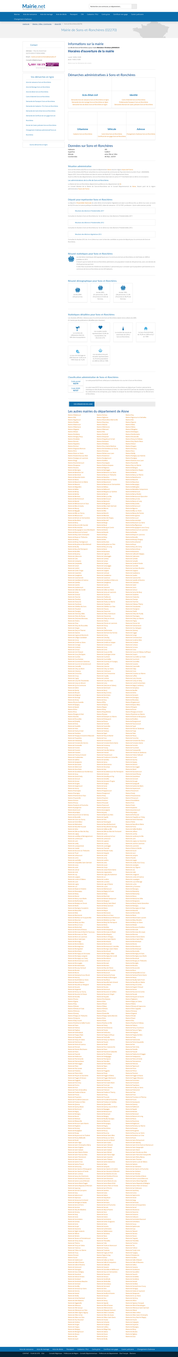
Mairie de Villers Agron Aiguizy (78, 1313)
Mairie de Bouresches (75, 527)
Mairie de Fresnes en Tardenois (136, 752)
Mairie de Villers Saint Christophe (137, 1315)
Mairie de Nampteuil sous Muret (79, 975)
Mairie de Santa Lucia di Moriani (78, 1181)
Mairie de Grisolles (103, 779)
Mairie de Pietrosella (103, 1064)
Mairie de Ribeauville (75, 1121)
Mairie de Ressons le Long (134, 1116)
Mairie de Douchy (103, 697)
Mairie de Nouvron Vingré (105, 994)
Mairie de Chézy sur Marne (135, 618)
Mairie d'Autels (131, 858)
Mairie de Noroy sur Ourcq (77, 992)
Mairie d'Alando (102, 424)
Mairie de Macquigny (75, 891)
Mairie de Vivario (131, 1320)
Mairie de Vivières (74, 1322)
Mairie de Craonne (103, 666)
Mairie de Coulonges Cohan (106, 654)
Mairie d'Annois (73, 441)
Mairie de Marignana (133, 901)
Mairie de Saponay (74, 1188)
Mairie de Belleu (73, 489)
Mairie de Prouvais (103, 1097)
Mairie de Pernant (74, 1047)
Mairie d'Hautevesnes (133, 796)
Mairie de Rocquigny (104, 1123)
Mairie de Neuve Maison (76, 982)
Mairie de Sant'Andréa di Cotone (79, 1178)
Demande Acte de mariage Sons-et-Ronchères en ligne (90, 102)
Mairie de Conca (73, 640)
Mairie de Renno (73, 1116)
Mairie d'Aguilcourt (74, 420)
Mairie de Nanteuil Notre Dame (136, 975)
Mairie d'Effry (101, 702)
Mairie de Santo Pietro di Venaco (137, 1186)
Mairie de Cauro (131, 587)
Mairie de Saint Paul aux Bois (77, 1155)
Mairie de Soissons (132, 1214)
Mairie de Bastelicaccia (133, 477)
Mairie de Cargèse (103, 571)
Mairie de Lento (73, 858)
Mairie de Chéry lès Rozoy (76, 616)
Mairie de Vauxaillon (132, 1272)
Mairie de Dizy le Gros (104, 693)
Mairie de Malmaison (75, 824)
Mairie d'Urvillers (131, 1257)
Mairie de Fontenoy (103, 745)
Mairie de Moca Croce (75, 925)
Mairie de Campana (74, 561)
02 (120, 184)
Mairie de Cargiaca (132, 571)
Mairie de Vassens (103, 1267)
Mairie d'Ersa (72, 712)
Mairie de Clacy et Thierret (76, 630)
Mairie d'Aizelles (73, 422)
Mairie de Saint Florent (104, 1147)
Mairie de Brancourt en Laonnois (137, 530)
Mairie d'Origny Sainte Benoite (107, 1016)
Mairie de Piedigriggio (104, 1056)
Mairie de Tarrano (131, 1233)
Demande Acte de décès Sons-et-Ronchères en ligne (90, 104)
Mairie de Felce (73, 728)
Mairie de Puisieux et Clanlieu (106, 1102)
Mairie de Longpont (132, 874)
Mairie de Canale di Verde (134, 563)
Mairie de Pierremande (75, 1059)
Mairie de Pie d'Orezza (104, 1054)
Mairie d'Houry (73, 803)
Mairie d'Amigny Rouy (75, 437)
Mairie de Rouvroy (103, 1133)
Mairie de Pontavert (132, 1083)
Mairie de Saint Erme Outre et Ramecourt (139, 1145)
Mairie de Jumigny (74, 812)
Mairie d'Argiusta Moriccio (76, 448)
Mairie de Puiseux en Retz (76, 1102)
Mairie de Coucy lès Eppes (76, 654)
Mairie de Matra (102, 908)
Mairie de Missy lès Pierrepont (107, 922)
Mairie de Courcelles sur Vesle (136, 657)
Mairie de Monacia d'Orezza (77, 930)
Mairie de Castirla (74, 585)
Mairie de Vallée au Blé (104, 829)
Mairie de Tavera (102, 1238)
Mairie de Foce (102, 738)
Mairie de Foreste (74, 748)
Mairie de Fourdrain (132, 748)
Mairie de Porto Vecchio (105, 1087)
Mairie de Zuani (73, 1339)
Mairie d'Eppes (102, 707)
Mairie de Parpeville (74, 1037)
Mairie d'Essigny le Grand (134, 712)
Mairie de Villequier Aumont (106, 1310)
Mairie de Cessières (132, 594)
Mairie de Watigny (74, 1329)
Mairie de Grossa (73, 781)
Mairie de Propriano (74, 1097)
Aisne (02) (58, 24)
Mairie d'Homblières (132, 800)
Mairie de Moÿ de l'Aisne (105, 968)
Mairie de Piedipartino (133, 1056)
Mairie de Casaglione (75, 575)
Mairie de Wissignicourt (76, 1332)
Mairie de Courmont (132, 659)
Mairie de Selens (102, 1195)
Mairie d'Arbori (131, 444)
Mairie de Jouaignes (103, 810)
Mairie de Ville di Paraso (105, 1305)
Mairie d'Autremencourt (76, 463)
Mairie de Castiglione (104, 582)
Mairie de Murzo (73, 973)
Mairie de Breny (73, 539)
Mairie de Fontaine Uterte (134, 743)
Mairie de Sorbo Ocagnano (106, 1222)
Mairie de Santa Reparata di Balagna (138, 1183)
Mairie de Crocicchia (74, 673)
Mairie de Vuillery (102, 1327)
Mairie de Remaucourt (104, 1111)
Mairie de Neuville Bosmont (106, 824)
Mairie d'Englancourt (133, 702)
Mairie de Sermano (103, 1202)
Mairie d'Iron (130, 803)
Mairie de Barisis (131, 472)
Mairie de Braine (102, 530)
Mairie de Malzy (102, 894)
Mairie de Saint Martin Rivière (78, 1152)
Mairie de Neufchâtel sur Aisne (78, 980)
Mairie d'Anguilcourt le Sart (106, 439)
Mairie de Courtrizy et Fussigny (107, 661)
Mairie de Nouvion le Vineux (77, 994)
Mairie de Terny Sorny (75, 1241)
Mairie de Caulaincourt (75, 587)
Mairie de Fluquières (75, 738)
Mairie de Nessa (131, 977)
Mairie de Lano (131, 839)
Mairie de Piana (102, 1049)
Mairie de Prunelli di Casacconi (78, 1100)
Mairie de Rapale (131, 1109)
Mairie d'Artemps (102, 451)
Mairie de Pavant (102, 1042)
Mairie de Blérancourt (75, 515)
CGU (42, 1353)
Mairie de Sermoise (132, 1202)
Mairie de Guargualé (132, 783)
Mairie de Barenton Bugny (134, 470)
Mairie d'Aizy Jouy (103, 422)
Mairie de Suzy (130, 1229)
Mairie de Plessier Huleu (105, 851)
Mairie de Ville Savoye (75, 1308)
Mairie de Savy (73, 1193)
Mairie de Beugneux (103, 504)
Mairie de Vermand (103, 1286)
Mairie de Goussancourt (134, 772)
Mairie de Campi (102, 561)
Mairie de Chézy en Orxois (105, 618)
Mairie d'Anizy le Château (134, 439)
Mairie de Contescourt (104, 645)
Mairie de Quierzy (131, 1104)
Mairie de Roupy (73, 1133)
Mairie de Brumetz (103, 542)
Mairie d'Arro (72, 451)
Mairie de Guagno (103, 783)
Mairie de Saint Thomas (133, 1159)
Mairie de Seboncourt (75, 1195)
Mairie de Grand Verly (75, 776)
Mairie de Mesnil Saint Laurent (136, 918)
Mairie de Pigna (102, 1066)
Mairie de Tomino (131, 1243)
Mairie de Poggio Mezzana (134, 1078)
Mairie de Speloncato (133, 1226)
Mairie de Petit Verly (132, 1047)
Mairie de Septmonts (133, 1195)
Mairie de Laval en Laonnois (135, 843)
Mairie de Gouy (73, 774)
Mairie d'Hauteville (74, 798)
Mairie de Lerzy (102, 858)
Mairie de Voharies (103, 1322)
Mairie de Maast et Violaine (77, 889)
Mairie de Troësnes (103, 1250)
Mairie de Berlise (73, 494)
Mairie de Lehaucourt (75, 855)
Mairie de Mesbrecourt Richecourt (108, 918)
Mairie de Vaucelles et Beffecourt (108, 1269)
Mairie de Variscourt (75, 1267)
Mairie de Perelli (102, 1044)
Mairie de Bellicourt (103, 489)
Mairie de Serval (131, 1207)
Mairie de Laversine (132, 846)
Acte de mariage (46, 14)
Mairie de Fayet (131, 726)
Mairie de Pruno (131, 1100)
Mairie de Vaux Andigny (76, 1272)
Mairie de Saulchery (132, 1190)
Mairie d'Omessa (131, 1011)
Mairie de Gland (131, 769)
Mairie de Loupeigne (132, 879)
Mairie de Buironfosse (133, 549)
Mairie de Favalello (74, 726)
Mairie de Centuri (131, 590)
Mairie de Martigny (132, 906)
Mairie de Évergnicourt (133, 721)
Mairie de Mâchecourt (104, 889)
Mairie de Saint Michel (104, 1152)
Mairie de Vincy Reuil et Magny (136, 1317)
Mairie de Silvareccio (132, 1210)
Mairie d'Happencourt (104, 791)
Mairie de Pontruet (103, 1085)
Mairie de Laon (73, 841)
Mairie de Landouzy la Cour (106, 836)
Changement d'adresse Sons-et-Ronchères (141, 134)
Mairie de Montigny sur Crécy (78, 958)
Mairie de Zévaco (73, 1334)
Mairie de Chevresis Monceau (78, 618)
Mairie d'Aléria (130, 427)
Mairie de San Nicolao (133, 1174)
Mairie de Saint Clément (105, 1145)
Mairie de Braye (102, 535)
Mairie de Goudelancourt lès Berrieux (80, 772)
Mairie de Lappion (103, 841)
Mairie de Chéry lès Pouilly (134, 614)
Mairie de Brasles (131, 532)
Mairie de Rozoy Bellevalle (76, 1138)
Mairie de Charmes (132, 602)
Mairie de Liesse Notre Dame (106, 870)
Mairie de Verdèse (132, 1284)
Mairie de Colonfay (103, 637)
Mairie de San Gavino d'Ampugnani (80, 1169)
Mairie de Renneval (132, 1114)
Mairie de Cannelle (132, 566)
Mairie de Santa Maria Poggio (78, 1183)
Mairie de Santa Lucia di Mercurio (137, 1178)
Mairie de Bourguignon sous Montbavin (81, 530)
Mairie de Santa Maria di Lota (106, 1181)
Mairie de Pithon (131, 1071)
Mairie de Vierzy (102, 1300)
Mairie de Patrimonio (75, 1042)
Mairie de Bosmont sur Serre (135, 523)
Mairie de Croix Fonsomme (106, 673)
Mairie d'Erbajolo (131, 707)
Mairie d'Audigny (131, 458)
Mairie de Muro (131, 970)
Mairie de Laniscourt (104, 839)
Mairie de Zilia (72, 1336)
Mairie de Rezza (131, 1119)
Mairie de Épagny (74, 705)
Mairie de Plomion (132, 1073)
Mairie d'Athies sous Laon (105, 453)
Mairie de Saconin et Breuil (106, 1140)
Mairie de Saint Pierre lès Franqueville (138, 1155)
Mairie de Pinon (131, 1068)
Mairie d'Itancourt (103, 805)
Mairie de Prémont (103, 1090)
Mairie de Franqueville (133, 750)
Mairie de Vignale (102, 1303)
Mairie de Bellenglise (132, 487)
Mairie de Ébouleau (132, 700)
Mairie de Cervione (103, 594)
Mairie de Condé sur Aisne (76, 642)
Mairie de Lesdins (103, 860)
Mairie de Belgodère (74, 487)
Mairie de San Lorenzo (75, 1174)
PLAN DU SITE (35, 1353)
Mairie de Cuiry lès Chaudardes (78, 681)
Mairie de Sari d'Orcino (104, 1188)
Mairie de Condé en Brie (134, 640)
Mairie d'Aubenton (103, 456)
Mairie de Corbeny (74, 647)
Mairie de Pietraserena (133, 1061)
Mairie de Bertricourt (104, 499)
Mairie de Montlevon (104, 958)
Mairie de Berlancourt (133, 492)
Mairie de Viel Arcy (132, 1298)
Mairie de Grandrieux (133, 776)
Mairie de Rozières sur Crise (135, 1135)
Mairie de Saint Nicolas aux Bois (136, 1152)
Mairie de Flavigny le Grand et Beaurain (81, 736)
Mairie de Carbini (73, 568)
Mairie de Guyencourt (133, 788)
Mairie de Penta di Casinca (77, 1044)
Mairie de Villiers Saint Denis (106, 1317)
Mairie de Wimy (131, 1329)
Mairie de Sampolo (103, 1166)
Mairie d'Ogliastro (132, 999)
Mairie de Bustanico (132, 551)
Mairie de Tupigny (132, 1253)
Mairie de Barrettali (74, 475)
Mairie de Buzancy (74, 554)
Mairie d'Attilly (130, 453)
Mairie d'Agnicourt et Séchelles (136, 417)
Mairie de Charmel (103, 848)
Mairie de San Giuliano (133, 1171)
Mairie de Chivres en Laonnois (107, 623)
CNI (82, 14)
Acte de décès (61, 14)
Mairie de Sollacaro (132, 1217)
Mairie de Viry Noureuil (75, 1320)
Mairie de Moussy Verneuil (77, 968)
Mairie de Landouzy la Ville (134, 836)
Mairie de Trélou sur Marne (77, 1250)
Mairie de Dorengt (74, 697)
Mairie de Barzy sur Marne (134, 475)
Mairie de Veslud (73, 1293)
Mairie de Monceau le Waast (106, 932)
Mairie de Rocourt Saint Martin (78, 1123)
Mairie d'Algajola (73, 429)
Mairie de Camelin (132, 559)
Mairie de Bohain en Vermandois (79, 518)
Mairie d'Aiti (130, 420)
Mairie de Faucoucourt (133, 724)
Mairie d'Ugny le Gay (104, 1255)
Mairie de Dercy (102, 690)
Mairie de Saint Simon (75, 1159)
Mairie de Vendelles (132, 1277)
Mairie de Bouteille (74, 817)
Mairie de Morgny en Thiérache (136, 961)
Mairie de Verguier (103, 853)
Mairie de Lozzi (73, 882)
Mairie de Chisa (73, 623)
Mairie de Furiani (131, 757)
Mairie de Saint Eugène (75, 1147)
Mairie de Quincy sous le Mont (107, 1107)
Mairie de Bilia (101, 511)
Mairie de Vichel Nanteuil (76, 1298)
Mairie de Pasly (131, 1037)
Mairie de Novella (74, 997)
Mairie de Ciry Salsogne (133, 628)
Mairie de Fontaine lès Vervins (78, 743)
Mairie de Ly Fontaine (133, 886)
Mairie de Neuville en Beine (135, 824)
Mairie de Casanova (103, 578)
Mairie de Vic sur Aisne (133, 1296)
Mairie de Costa (131, 650)
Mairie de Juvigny (131, 812)
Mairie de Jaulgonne (74, 807)
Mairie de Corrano (132, 647)
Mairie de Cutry (102, 683)
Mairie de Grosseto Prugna (106, 781)
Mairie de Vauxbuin (74, 1274)
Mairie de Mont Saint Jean (76, 939)
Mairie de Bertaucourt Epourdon (137, 496)
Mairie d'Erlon (72, 709)
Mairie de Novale (131, 994)
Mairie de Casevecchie (133, 578)
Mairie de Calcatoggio (104, 556)
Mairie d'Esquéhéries (104, 712)
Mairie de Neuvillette (104, 985)
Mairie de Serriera (74, 1207)
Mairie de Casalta (131, 575)
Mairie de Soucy (131, 1224)
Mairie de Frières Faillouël (134, 755)
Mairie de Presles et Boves (76, 1092)
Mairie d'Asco (130, 451)
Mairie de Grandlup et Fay (105, 776)
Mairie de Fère (101, 819)
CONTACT (26, 1353)
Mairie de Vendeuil (74, 1279)
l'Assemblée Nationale (83, 203)
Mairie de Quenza (74, 1104)
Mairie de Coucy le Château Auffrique (138, 652)
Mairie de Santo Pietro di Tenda (107, 1186)
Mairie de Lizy (72, 874)
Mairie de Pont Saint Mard (105, 1083)
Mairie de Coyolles (103, 664)
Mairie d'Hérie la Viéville (134, 848)
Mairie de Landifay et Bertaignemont (80, 836)
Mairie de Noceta (102, 987)
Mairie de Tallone (73, 1233)
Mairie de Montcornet (104, 944)
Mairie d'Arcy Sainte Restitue (106, 446)
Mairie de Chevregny (133, 616)
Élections (133, 1353)
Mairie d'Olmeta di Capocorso (136, 1006)
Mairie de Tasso (102, 1236)
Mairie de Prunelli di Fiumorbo (107, 1100)
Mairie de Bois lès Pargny (105, 518)
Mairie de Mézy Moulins (134, 920)
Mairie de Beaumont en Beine (78, 482)
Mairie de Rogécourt (132, 1123)
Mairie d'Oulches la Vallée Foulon (79, 1023)
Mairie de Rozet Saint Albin (106, 1135)
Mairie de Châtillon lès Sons (77, 606)
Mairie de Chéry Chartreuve (106, 614)
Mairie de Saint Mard (133, 1150)
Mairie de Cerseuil (74, 594)
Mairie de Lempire (132, 855)
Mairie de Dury (102, 700)
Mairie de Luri (72, 886)
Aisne (109, 170)
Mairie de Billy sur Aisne (133, 511)
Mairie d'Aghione (102, 417)
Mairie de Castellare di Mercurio (107, 580)
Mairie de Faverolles (103, 726)
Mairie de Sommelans (75, 1219)
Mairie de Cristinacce (104, 671)
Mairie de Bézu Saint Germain (107, 506)
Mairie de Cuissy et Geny (134, 681)
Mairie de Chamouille (104, 599)
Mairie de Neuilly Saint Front (135, 980)
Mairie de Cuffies (131, 676)
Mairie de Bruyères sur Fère (106, 544)
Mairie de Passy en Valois (76, 1040)
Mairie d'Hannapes (74, 791)
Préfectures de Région (71, 1353)
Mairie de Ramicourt (75, 1109)
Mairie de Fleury (131, 736)
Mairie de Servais (102, 1207)
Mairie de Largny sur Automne (136, 841)
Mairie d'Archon (73, 446)
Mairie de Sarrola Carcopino (77, 1190)
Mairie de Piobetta (74, 1071)
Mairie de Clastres (74, 633)
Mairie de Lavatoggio (104, 846)
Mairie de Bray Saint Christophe (78, 535)
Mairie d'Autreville (132, 463)
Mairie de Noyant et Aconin (135, 997)
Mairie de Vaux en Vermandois (107, 1272)
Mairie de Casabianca (133, 573)
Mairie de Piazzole (74, 1054)
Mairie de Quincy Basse (76, 1107)
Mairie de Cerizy (73, 592)
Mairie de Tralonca (74, 1248)
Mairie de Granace (103, 774)
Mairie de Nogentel (74, 989)
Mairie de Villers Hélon (133, 1313)
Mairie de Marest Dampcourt (106, 898)
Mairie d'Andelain (74, 439)
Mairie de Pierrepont (104, 1059)
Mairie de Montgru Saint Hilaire (107, 949)
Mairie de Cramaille (74, 666)
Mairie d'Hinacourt (132, 798)
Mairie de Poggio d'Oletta (105, 1076)
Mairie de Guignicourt (75, 786)
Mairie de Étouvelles (75, 719)
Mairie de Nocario (74, 987)
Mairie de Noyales (103, 997)
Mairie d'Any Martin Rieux (134, 441)
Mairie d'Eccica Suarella (75, 702)
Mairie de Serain (131, 1198)
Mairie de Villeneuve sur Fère (77, 1310)
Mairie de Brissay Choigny (134, 539)
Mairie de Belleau (102, 487)
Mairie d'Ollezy (102, 1006)
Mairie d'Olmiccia (73, 1011)
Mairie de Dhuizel (74, 693)
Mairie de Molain (131, 925)
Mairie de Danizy (73, 690)
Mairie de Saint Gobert (104, 1150)
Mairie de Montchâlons (76, 944)
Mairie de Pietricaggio (75, 1064)
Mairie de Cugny (73, 678)
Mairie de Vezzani (103, 1296)
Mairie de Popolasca (132, 1085)
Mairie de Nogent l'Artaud (134, 987)
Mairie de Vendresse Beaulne (77, 1281)
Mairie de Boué (102, 525)
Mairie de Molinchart (75, 927)
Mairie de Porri (73, 1087)
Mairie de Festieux (103, 731)
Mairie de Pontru (73, 1085)
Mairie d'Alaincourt (74, 424)
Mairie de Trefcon (131, 1248)
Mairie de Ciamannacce (133, 626)
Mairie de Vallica (131, 1265)
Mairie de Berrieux (74, 496)
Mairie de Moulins (132, 965)
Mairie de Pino (101, 1068)
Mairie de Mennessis (104, 913)
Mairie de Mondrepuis (104, 934)
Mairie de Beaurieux (132, 482)
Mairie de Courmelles (104, 659)
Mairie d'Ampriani (103, 437)
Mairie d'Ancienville (132, 437)
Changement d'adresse (23, 19)
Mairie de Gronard (132, 779)
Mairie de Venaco (102, 1277)
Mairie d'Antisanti (103, 441)
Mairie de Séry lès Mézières (77, 1210)
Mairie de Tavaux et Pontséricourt (79, 1238)
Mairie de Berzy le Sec (133, 499)
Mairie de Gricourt (74, 779)
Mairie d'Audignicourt (104, 458)
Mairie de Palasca (131, 1025)
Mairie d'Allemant (103, 429)
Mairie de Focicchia (132, 738)
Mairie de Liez (130, 870)
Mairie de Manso (73, 896)
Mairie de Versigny (132, 1289)
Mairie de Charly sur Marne (106, 602)
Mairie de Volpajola (132, 1322)
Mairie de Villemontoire (104, 1308)
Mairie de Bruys (131, 544)
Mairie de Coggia (131, 633)
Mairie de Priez (131, 1092)
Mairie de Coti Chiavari (75, 652)
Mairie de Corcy (102, 647)
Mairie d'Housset (102, 803)
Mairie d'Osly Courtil (75, 1020)
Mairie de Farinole (103, 724)
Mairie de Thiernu (74, 1243)
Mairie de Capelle (102, 817)
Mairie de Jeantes (131, 807)
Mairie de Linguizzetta (104, 872)
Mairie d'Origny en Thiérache (77, 1016)
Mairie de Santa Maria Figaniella (136, 1181)
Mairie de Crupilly (103, 676)
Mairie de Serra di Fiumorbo (106, 1205)
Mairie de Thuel (73, 853)
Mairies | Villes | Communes (42, 24)
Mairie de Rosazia (131, 1128)
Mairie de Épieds (73, 707)
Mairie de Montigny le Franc (135, 954)
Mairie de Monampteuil (105, 930)
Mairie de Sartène (103, 1190)
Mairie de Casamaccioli (75, 578)
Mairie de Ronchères (104, 1128)
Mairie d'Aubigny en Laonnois (78, 458)
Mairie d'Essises (102, 714)
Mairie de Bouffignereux (134, 525)
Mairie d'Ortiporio (74, 1018)
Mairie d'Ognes (73, 1001)
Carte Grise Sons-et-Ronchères (112, 134)
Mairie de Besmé (73, 501)
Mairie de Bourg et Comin (105, 527)
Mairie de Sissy (73, 1214)
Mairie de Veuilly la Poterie (106, 1293)
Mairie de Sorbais (74, 1222)
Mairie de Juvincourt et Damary (78, 815)
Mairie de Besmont (103, 501)
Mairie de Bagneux (103, 468)
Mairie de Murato (74, 970)
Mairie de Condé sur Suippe (106, 642)
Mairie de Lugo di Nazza (105, 884)
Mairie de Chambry (74, 599)
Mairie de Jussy (102, 812)
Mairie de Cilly (101, 628)
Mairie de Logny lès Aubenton (107, 874)
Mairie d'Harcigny (74, 793)
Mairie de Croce (131, 671)
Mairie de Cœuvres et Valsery (106, 685)
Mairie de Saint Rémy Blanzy (135, 1157)
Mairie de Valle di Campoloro (106, 1262)
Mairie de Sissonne (132, 1212)
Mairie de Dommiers (103, 695)
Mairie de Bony (73, 523)
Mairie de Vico (101, 1298)
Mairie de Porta (131, 827)
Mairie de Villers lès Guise (105, 1315)
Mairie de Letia (102, 863)
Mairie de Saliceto (131, 1164)
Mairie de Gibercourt (75, 767)
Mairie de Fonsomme (104, 741)
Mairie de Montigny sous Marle (136, 956)
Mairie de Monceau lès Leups (135, 932)
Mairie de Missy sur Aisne (134, 922)
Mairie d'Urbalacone (132, 1255)
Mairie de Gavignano (75, 762)
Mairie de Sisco (102, 1212)
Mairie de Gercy (102, 762)
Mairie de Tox (130, 1245)
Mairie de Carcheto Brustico (135, 568)
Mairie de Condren (132, 642)
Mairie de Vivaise (102, 1320)
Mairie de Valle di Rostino (76, 1265)
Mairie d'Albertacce (74, 427)
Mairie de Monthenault (133, 949)
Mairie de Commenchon (134, 637)
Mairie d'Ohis (101, 1001)
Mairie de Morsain (103, 963)
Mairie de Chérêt (131, 611)
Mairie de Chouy (102, 626)
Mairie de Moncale (132, 930)
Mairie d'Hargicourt (103, 793)
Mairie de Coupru (131, 654)
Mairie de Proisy (102, 1095)
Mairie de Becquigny (132, 484)
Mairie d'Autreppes (103, 463)
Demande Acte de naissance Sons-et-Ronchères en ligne (90, 100)
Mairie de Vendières (132, 1279)
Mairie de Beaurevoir (104, 482)
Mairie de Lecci (131, 853)
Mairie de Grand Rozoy (133, 774)
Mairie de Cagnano (103, 554)
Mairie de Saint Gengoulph (134, 1147)
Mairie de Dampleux (132, 688)
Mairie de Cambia (103, 559)
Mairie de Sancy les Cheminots (78, 1176)
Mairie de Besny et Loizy (134, 501)
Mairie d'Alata (130, 424)
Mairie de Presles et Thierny (106, 1092)
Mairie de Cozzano (132, 664)
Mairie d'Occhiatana (103, 999)
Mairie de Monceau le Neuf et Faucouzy (81, 932)
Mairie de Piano (73, 1052)
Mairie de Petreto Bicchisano (77, 1049)
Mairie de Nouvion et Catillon (106, 992)
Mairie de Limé (73, 872)
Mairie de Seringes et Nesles (77, 1202)
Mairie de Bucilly (73, 547)
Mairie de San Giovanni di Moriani (108, 1171)
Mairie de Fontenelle (75, 745)
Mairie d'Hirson (73, 800)
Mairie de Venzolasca (104, 1284)
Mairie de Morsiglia (132, 963)
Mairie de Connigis (74, 645)
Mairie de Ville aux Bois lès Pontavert (109, 831)
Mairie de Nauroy (74, 977)
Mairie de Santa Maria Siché (106, 1183)
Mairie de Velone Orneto (76, 1277)
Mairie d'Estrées (73, 717)
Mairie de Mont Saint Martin (106, 939)
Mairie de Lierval (73, 870)
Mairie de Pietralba (103, 1061)
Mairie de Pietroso (132, 1064)
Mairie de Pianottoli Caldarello (107, 1052)
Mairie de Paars (73, 1025)
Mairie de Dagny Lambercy (135, 685)
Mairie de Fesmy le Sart (76, 731)
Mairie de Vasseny (132, 1267)
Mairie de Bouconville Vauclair (78, 525)
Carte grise (106, 14)
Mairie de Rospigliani (75, 1131)
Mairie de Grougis (131, 781)
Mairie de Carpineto (74, 573)
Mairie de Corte (102, 650)
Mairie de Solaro (102, 1217)
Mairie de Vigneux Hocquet (135, 1303)
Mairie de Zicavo (102, 1334)
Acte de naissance (30, 14)
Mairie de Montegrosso (76, 946)
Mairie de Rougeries (132, 1131)
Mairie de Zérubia (131, 1332)
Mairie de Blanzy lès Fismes (135, 513)
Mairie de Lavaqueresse (76, 846)
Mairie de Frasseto (74, 752)
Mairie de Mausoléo (74, 910)
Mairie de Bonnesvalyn (133, 520)
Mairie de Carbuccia (103, 568)
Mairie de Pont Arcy (74, 1083)
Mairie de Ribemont (103, 1121)
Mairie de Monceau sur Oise (77, 934)
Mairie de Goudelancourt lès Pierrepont (110, 772)
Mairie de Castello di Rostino (135, 580)
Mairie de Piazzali (131, 1052)
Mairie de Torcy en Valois (76, 1245)
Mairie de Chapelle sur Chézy (135, 817)
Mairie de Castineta (132, 582)
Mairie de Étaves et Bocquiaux (136, 717)
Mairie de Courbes (74, 657)
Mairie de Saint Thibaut (104, 1159)
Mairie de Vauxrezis (103, 1274)
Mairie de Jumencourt (133, 810)
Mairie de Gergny (131, 762)
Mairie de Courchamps (75, 659)
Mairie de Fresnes (103, 752)
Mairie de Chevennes (104, 616)
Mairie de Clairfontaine (104, 630)
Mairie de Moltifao (103, 927)
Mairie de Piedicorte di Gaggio (136, 1054)
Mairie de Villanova (74, 1305)
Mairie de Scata (102, 1193)
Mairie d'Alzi (101, 432)
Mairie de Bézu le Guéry (76, 506)
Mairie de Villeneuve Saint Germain (137, 1308)
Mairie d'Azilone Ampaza (105, 465)
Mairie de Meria (131, 915)
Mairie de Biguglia (74, 511)
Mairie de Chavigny (74, 611)
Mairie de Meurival (74, 920)
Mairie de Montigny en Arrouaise (79, 954)
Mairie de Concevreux (104, 640)
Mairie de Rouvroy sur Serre (135, 1133)
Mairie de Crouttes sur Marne (135, 673)
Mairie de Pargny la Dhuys (105, 1035)
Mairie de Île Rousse (132, 815)
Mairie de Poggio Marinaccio (106, 1078)
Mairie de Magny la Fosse (105, 891)
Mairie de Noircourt (103, 989)
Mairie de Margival (103, 901)
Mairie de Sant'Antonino (105, 1178)
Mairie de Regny (73, 1111)
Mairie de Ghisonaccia (104, 764)
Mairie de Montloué (132, 958)
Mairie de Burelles (74, 551)
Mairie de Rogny (102, 1126)
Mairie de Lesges (131, 860)
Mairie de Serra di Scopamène (136, 1205)
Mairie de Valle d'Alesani (134, 1260)
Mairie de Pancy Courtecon (135, 1028)
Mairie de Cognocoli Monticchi (78, 635)
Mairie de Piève (73, 1066)
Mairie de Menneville (133, 913)
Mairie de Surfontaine (104, 1229)
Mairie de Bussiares (103, 551)
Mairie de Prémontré (133, 1090)
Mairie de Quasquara (133, 1102)
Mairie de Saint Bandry (133, 1143)
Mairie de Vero (102, 1289)
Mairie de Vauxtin (131, 1274)
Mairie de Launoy (103, 843)
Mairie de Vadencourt (75, 1260)
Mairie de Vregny (73, 1327)
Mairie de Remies (131, 1111)
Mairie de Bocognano (133, 515)
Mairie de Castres (102, 585)
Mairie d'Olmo (101, 1011)
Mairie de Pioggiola (103, 1071)
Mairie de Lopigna (74, 877)
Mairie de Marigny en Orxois (77, 903)
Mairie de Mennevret (75, 915)
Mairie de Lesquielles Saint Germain (80, 863)
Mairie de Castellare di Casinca (78, 580)
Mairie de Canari (73, 566)
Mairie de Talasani (131, 1231)
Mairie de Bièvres (102, 508)
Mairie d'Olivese (73, 1006)
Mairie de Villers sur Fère (76, 1317)
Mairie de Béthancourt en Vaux (78, 504)
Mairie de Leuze (102, 865)
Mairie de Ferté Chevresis (134, 819)
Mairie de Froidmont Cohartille (107, 757)
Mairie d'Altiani (73, 432)
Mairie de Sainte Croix (75, 1162)
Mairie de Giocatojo (103, 767)
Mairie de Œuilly (102, 1339)
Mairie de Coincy (102, 635)
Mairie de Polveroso (103, 1080)
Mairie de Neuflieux (103, 980)
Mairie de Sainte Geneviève (106, 1162)
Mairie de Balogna (132, 468)
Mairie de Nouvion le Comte (135, 992)
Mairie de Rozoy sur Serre (105, 1138)
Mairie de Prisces (73, 1095)
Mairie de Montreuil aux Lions (78, 961)
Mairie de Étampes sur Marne (107, 717)
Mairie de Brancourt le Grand (77, 532)
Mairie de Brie (101, 539)
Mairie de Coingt (131, 635)
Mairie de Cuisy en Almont (77, 683)
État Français (124, 1353)
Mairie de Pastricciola (133, 1040)
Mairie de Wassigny (132, 1327)
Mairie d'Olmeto (102, 1009)
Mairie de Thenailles (103, 1241)
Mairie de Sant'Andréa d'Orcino (107, 1176)
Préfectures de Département (108, 1353)
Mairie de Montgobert (75, 949)
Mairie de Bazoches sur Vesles (107, 480)
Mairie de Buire (102, 549)
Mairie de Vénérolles (103, 1281)
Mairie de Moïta (102, 925)
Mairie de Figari (102, 733)
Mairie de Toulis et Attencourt (107, 1245)
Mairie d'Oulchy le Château (135, 1023)
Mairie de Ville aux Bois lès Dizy (78, 831)
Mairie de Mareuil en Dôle (134, 898)
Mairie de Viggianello (75, 1303)
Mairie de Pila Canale (75, 1068)
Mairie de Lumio (131, 884)
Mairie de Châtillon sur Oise (106, 606)
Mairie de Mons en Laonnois (77, 937)
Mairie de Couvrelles (132, 661)
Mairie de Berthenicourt (76, 499)
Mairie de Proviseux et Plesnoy (136, 1097)
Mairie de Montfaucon (133, 946)
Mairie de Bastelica (103, 477)
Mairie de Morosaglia (75, 963)
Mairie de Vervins (74, 1291)
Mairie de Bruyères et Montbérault (79, 544)
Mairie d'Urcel (72, 1257)
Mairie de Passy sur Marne (106, 1040)
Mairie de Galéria (73, 760)
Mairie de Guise (102, 786)
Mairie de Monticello (132, 951)
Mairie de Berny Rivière (133, 494)
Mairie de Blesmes (103, 515)
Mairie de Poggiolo (74, 1080)
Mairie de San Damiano (133, 1166)
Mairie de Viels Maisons (76, 1300)
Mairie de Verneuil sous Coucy (136, 1286)
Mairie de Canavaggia (104, 566)
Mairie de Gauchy (131, 760)
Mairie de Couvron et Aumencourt (79, 664)
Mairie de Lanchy (131, 834)
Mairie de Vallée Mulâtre (134, 829)
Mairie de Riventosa (132, 1121)
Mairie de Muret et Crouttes (106, 970)
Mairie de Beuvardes (132, 504)
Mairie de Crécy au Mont (76, 669)
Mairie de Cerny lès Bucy (134, 592)
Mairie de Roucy (102, 1131)
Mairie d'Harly (130, 793)
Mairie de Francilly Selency (105, 750)
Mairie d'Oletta (131, 1004)
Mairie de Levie (73, 867)
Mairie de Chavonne (103, 611)
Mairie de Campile (132, 561)
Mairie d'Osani (130, 1018)
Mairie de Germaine (74, 764)
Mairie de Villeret (131, 1310)
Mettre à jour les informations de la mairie (79, 63)
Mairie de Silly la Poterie (105, 1210)
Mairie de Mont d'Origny (105, 937)
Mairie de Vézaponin (132, 1293)
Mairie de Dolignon (74, 695)
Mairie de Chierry (102, 621)
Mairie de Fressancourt (104, 755)
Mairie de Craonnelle (133, 666)
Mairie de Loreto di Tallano (77, 879)
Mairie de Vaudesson (133, 1269)
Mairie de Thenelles (132, 1241)
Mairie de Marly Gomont (105, 906)
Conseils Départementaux (88, 1353)
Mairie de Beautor (74, 484)
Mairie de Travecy (103, 1248)
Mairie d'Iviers (130, 805)
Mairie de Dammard (103, 688)
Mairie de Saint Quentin (105, 1157)
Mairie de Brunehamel (133, 542)
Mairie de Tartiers (73, 1236)
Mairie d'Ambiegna (132, 432)
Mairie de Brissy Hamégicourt (78, 542)
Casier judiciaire (137, 14)
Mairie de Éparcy (102, 705)
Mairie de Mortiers (103, 965)
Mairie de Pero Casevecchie (106, 1047)
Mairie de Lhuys (102, 867)
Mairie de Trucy (73, 1253)
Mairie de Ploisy (102, 1073)
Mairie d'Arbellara (103, 444)
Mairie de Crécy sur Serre (105, 669)
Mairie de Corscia (73, 650)
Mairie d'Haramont (132, 791)
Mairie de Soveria (102, 1226)
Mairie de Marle (73, 906)
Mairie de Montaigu (74, 941)
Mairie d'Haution (102, 798)
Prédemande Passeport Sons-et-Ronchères (133, 102)
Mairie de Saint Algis (74, 1143)
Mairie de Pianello (132, 1049)
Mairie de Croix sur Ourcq (76, 819)
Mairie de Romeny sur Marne (135, 1126)
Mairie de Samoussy (75, 1166)
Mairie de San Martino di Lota (107, 1174)
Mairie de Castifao (74, 582)
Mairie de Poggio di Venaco (77, 1078)
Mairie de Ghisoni (131, 764)
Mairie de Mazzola (132, 910)
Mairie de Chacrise (74, 597)
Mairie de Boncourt (132, 518)
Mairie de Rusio (131, 1138)
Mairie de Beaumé (132, 480)
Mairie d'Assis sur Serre (75, 453)
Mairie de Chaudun (74, 609)
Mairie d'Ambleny (74, 434)
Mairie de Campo (102, 563)
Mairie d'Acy (130, 415)
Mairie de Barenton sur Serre (106, 472)
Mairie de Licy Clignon (133, 867)
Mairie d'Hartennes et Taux (77, 796)
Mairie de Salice (102, 1164)
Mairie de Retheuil (74, 1119)
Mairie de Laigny (73, 834)
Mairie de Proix (131, 1095)
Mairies (17, 14)
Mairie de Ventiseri (74, 1284)
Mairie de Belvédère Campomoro (137, 489)
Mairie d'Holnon (102, 800)
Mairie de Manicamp (132, 894)
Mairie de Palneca (74, 1028)
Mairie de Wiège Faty (104, 1329)
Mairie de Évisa (73, 724)
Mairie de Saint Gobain (75, 1150)
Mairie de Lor (101, 877)
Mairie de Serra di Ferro (76, 1205)
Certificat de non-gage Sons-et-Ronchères (112, 136)
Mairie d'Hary (101, 796)
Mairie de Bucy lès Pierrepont (78, 549)
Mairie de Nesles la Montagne (107, 977)
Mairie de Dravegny (132, 697)
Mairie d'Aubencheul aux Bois (78, 456)
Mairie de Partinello (103, 1037)
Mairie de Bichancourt (133, 506)
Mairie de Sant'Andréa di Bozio (136, 1176)
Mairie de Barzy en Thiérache (106, 475)
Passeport (74, 14)
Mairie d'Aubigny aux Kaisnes (135, 456)
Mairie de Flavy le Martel (105, 736)
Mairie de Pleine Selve (75, 1073)
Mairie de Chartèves (74, 604)
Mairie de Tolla (102, 1243)
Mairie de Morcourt (103, 961)
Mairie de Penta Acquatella (135, 1042)
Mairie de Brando (102, 532)
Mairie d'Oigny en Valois (134, 1001)
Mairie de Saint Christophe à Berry (79, 1145)
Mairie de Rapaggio (103, 1109)
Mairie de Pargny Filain (75, 1035)
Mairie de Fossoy (102, 748)
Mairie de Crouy (73, 676)
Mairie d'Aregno (131, 446)
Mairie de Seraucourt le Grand (78, 1200)
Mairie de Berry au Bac (104, 496)
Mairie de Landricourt (75, 839)
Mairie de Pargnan (132, 1032)
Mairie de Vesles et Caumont (135, 1291)
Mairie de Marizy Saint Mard (106, 903)
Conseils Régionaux (55, 1353)
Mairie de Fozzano (74, 750)
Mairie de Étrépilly (74, 721)
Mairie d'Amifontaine (133, 434)
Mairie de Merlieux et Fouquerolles (79, 918)
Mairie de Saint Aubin (104, 1143)
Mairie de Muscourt (103, 973)
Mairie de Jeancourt (103, 807)
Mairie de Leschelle (74, 860)
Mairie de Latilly (73, 843)
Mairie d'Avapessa (74, 465)
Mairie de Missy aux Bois (76, 922)
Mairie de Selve (73, 829)
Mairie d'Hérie (130, 822)
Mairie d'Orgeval (131, 1013)
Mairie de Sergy (131, 1200)
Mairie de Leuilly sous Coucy (135, 863)
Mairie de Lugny (73, 884)
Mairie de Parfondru (103, 1032)
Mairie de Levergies (132, 865)
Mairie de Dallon (73, 688)
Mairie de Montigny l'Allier (105, 954)
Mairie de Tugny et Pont (105, 1253)
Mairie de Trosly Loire (133, 1250)
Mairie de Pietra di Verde (134, 1059)
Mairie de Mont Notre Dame (135, 937)
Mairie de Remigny (74, 1114)
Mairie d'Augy (72, 460)
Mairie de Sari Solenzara (134, 1188)
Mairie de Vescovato (103, 1291)
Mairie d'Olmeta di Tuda (76, 1009)
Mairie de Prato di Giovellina (77, 1090)
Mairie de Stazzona (74, 1229)
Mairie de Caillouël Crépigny (135, 554)
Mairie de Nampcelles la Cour (135, 973)
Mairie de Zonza (102, 1336)
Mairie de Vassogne (74, 1269)
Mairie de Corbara (132, 645)
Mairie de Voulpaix (103, 1324)
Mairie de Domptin (132, 695)
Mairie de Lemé (102, 855)
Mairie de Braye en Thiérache (77, 537)
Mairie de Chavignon (133, 609)
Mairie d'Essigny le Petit (76, 714)
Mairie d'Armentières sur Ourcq (107, 448)
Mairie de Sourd (131, 851)
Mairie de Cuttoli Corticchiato (135, 683)
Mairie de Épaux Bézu (133, 705)
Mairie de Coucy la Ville (104, 652)
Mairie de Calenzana (132, 556)
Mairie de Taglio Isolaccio (76, 1231)
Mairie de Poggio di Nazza (134, 1076)
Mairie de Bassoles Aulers (76, 477)
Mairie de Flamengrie (104, 822)
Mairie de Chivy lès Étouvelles (78, 626)
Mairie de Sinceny (74, 1212)
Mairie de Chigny (131, 621)
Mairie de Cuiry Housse (133, 678)
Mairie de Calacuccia (75, 556)
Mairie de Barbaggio (103, 470)
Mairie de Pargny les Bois (134, 1035)
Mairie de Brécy (102, 537)
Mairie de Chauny (103, 609)
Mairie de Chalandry (132, 597)
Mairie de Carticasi (103, 573)
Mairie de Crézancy (74, 671)
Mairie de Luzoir (102, 886)
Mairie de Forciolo (132, 745)
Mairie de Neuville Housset (77, 827)
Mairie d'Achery (102, 415)
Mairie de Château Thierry (134, 604)
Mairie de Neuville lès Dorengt (107, 827)
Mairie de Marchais (103, 896)
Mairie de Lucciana (103, 882)
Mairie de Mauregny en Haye (135, 908)
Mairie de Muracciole (133, 968)
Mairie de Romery (74, 1128)
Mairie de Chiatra (73, 621)
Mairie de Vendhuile (103, 1279)
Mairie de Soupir (73, 1226)
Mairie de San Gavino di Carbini (107, 1169)
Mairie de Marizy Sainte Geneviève (137, 903)
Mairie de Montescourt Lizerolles (108, 946)
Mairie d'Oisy (72, 1004)
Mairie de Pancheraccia (104, 1028)
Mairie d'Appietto (74, 444)
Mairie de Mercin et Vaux (105, 915)
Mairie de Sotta (102, 1224)
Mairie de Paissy (102, 1025)
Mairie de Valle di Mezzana (134, 1262)
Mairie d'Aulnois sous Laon (135, 460)
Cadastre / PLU (92, 14)
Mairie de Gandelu (103, 760)
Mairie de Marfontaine (75, 901)
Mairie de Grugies (74, 783)
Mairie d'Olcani (102, 1004)
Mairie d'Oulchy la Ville (104, 1023)
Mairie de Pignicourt (132, 1066)
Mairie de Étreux (102, 721)
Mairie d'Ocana (73, 999)
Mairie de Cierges (73, 628)
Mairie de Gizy (101, 769)
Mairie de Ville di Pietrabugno (135, 1305)
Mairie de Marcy (131, 896)
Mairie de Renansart (103, 1114)
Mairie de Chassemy (103, 604)
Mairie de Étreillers (132, 719)
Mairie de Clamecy (132, 630)
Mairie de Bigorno (132, 508)
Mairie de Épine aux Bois (105, 815)
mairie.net (26, 24)
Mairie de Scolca (131, 1193)
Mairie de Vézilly (73, 1296)
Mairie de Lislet (131, 872)
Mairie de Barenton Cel (75, 472)
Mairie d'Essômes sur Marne (135, 714)
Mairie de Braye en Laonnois (135, 535)
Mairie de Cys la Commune (77, 685)
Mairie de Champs (132, 599)
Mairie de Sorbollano (133, 1222)
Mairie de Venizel (131, 1281)
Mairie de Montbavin (104, 941)
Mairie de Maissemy (132, 891)
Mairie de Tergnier (132, 1238)
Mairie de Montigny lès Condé (107, 956)
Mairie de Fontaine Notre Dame (107, 743)
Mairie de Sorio (73, 1224)
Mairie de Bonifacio (74, 520)
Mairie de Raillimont (132, 1107)
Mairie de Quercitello (104, 1104)
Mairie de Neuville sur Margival (78, 985)
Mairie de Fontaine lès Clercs (135, 741)
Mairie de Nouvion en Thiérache (78, 851)
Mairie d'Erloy (101, 709)
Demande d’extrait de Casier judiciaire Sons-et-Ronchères (133, 104)
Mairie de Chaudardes (133, 606)
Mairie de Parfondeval (75, 1032)
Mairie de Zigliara (131, 1334)
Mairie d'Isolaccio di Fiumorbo (78, 805)
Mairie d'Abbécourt (74, 415)
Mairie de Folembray (75, 741)
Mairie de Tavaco (131, 1236)
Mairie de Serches (103, 1200)
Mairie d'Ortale (131, 1016)
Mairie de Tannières (103, 1233)
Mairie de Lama (102, 834)
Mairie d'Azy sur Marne (133, 465)
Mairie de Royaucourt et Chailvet (79, 1135)
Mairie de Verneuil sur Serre (77, 1289)
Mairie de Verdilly (74, 1286)
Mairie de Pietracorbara (76, 1061)
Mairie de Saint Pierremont (77, 1157)
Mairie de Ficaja (131, 731)
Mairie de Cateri (131, 585)
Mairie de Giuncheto (75, 769)
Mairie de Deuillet (131, 690)
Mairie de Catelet (73, 848)
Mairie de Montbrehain (133, 941)
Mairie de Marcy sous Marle (77, 898)
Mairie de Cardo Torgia (75, 571)
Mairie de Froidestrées (75, 757)
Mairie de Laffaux (131, 831)
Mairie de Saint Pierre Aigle (106, 1155)
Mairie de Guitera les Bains (134, 786)
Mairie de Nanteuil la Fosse (106, 975)
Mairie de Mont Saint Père (134, 939)
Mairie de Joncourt (74, 810)
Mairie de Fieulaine (74, 733)
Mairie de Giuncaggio (133, 767)
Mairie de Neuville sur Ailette (135, 982)
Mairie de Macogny (132, 889)
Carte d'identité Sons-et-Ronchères (133, 100)
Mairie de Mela (73, 913)
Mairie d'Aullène (102, 460)
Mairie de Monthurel (104, 951)
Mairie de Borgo (102, 523)
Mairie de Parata (102, 1030)
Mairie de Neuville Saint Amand (107, 982)
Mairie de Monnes (132, 934)
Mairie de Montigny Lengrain (77, 956)
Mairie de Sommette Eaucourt (136, 1219)
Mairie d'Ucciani (73, 1255)
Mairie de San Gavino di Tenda (78, 1171)
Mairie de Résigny (103, 1116)
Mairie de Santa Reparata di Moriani (80, 1186)
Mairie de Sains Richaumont (135, 1140)
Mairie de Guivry (73, 788)
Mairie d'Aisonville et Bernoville (107, 420)
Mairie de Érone (131, 709)
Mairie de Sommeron (104, 1219)
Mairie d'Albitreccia (103, 427)
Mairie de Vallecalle (103, 1265)
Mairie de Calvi (73, 559)
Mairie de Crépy (131, 669)
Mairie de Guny (102, 788)
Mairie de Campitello (75, 563)
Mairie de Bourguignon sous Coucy (137, 527)
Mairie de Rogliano (74, 1126)
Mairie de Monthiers (75, 951)
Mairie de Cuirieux (103, 678)
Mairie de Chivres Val (133, 623)
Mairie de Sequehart (103, 1198)
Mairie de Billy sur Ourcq (76, 513)
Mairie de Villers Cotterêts (105, 1313)
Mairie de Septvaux (74, 1198)
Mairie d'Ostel (101, 1020)
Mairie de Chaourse (74, 602)
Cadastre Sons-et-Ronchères (82, 134)
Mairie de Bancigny (74, 470)
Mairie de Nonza (131, 989)
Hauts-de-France (127, 170)
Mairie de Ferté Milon (75, 822)
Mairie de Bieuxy (73, 508)
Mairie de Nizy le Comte (134, 985)
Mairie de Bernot (102, 494)
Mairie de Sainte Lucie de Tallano (136, 1162)
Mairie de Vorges (73, 1324)
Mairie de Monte (131, 944)
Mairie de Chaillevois (104, 597)
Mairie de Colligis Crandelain (77, 637)
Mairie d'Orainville (103, 1013)
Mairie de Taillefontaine (104, 1231)
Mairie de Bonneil (103, 520)
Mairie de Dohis (131, 693)
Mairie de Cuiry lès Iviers (105, 681)
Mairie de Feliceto (103, 728)
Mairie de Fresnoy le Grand (77, 755)
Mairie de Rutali (73, 1140)
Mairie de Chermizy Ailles (76, 614)
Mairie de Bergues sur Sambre (107, 492)
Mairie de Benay (73, 492)
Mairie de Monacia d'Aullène (135, 927)
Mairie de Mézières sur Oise (106, 920)
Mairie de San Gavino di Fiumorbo (137, 1169)
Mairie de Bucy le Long (104, 547)
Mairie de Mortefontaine (76, 965)
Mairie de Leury (73, 865)
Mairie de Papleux (74, 1030)
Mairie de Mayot (102, 910)
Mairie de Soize (73, 1217)
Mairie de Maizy (73, 894)
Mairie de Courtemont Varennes (79, 661)
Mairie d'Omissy (73, 1013)
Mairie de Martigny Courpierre (78, 908)
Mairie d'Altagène (131, 429)
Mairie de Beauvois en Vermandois (108, 484)
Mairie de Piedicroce (75, 1056)
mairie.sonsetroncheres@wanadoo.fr (43, 57)
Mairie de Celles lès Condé (76, 590)
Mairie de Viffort (131, 1300)
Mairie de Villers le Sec (75, 1315)
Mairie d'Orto (101, 1018)
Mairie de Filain (131, 733)
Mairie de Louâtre (103, 879)
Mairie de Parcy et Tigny (134, 1030)
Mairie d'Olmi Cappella (133, 1009)
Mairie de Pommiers (132, 1080)
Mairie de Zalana (102, 1332)
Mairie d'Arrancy (131, 448)
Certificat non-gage (120, 14)
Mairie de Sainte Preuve (76, 1164)
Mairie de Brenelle (132, 537)
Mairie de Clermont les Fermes (107, 633)
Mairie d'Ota (130, 1020)
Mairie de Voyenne (132, 1324)
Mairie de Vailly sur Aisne (105, 1260)
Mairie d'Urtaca (102, 1257)
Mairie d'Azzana (73, 468)
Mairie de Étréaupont (104, 719)
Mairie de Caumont (103, 587)
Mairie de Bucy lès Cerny (134, 547)
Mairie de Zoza (130, 1336)
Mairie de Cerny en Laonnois (106, 592)
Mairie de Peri (130, 1044)
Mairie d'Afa (72, 417)
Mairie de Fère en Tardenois (135, 728)
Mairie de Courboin (103, 657)
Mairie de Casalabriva (104, 575)
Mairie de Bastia (73, 480)
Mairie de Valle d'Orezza (76, 1262)
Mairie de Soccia (102, 1214)
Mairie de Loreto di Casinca (135, 877)
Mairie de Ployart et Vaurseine (78, 1076)
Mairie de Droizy (73, 700)
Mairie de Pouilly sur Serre (134, 1087)
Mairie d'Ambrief (102, 434)
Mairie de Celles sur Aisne (105, 590)
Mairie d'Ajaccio (131, 422)
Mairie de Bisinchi (103, 513)
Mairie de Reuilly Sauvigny (105, 1119)
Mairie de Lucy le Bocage (134, 882)
